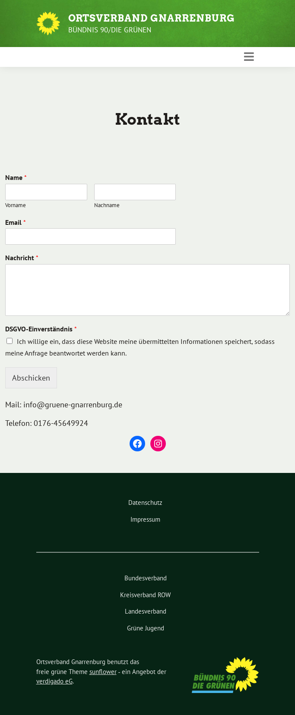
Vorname (15, 205)
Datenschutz (145, 502)
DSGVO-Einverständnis (41, 328)
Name (16, 177)
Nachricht (21, 257)
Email (15, 222)
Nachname (107, 205)
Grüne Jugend (145, 628)
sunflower (103, 672)
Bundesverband (145, 578)
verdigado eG (54, 681)
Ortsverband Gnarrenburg (151, 18)
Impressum (145, 519)
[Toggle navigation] (249, 57)
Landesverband (145, 611)
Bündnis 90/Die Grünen (110, 30)
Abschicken (31, 378)
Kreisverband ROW (145, 595)
